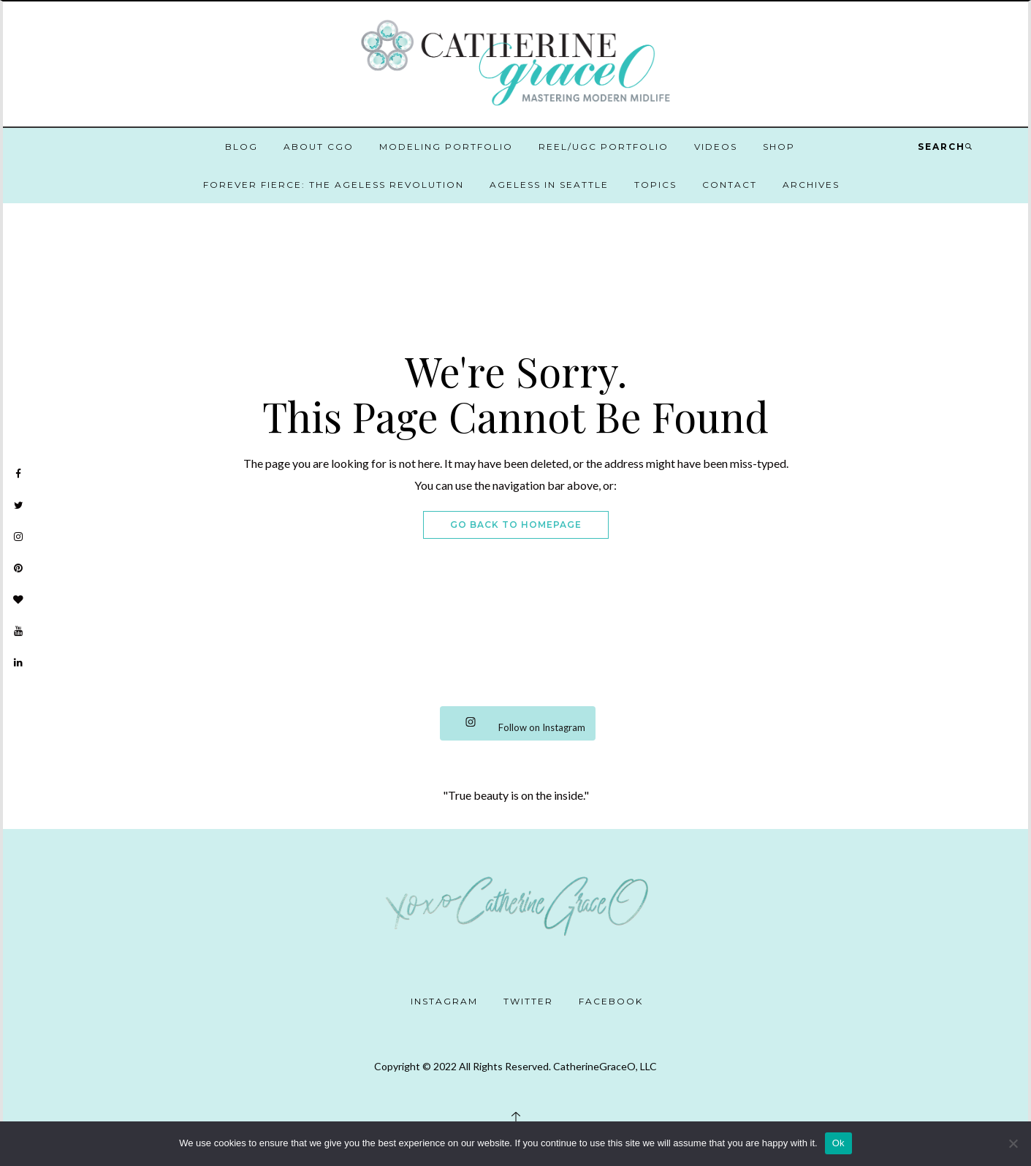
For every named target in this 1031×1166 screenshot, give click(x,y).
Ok (838, 1142)
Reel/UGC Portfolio (604, 146)
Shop (779, 146)
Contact (729, 184)
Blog (241, 146)
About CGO (319, 146)
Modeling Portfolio (446, 146)
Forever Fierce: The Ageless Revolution (333, 184)
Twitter (528, 1001)
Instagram (444, 1001)
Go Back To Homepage (516, 524)
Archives (811, 184)
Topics (655, 184)
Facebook (611, 1001)
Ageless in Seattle (549, 184)
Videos (715, 146)
